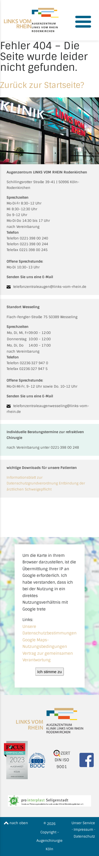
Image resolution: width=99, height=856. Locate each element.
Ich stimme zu (49, 671)
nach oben (16, 823)
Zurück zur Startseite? (42, 85)
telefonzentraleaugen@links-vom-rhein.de (49, 286)
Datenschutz (84, 836)
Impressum (83, 829)
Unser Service (83, 823)
